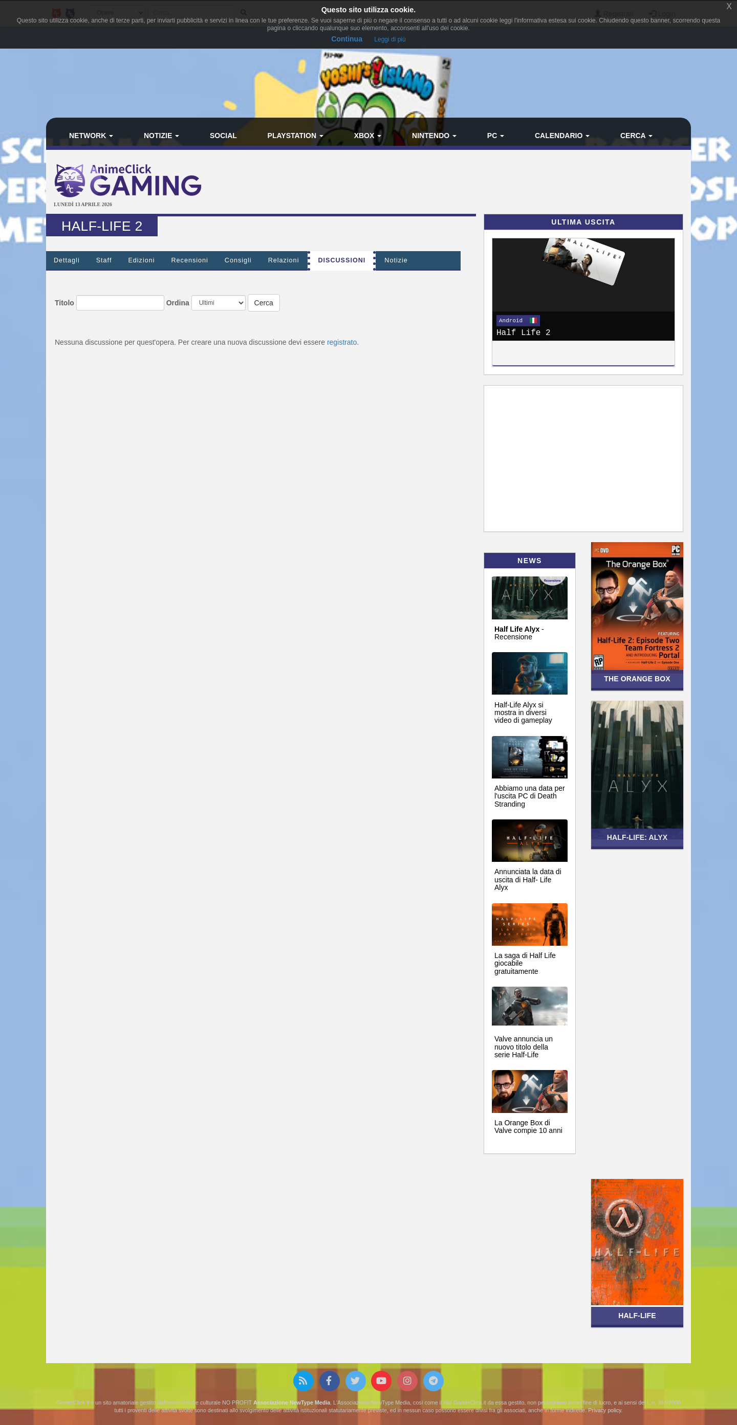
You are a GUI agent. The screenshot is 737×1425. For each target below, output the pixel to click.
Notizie (161, 135)
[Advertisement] (476, 183)
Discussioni (341, 260)
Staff (104, 260)
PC (495, 135)
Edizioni (141, 260)
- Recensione (519, 633)
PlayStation (295, 135)
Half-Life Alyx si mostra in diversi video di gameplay (523, 713)
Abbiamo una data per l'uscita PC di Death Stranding (529, 796)
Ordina (177, 303)
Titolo (64, 303)
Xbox (368, 135)
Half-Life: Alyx (637, 837)
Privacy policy (604, 1410)
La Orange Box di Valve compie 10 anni (528, 1126)
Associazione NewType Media (291, 1402)
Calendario (562, 135)
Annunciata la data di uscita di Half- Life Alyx (527, 879)
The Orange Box (637, 679)
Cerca (636, 135)
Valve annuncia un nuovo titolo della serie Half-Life (523, 1047)
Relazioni (283, 260)
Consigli (238, 260)
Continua (346, 39)
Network (91, 135)
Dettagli (67, 260)
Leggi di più (389, 39)
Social (223, 135)
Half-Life (637, 1315)
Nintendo (434, 135)
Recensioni (189, 260)
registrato (342, 342)
